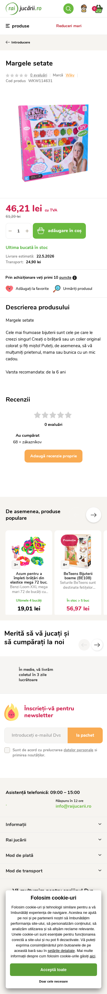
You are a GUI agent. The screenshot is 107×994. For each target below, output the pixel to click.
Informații (53, 824)
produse (17, 26)
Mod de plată (53, 855)
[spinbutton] (18, 230)
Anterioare (76, 515)
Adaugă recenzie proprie (53, 456)
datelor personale (78, 750)
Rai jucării (53, 840)
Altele (93, 515)
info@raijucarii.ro (73, 806)
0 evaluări (38, 75)
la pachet (85, 735)
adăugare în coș (59, 230)
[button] (27, 231)
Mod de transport (53, 871)
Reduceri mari (69, 26)
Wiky (70, 75)
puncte (65, 277)
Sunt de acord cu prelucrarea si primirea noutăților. (55, 753)
